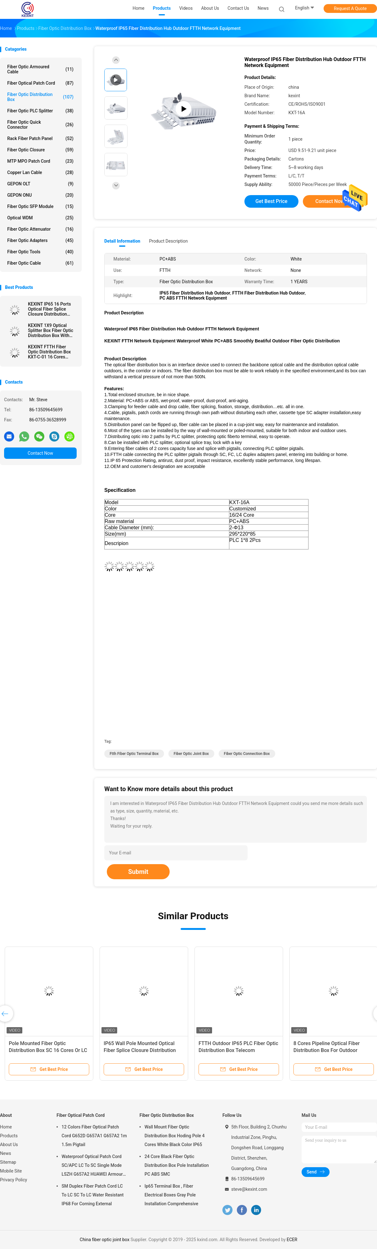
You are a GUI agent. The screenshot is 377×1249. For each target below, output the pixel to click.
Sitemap (8, 1162)
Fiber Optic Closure (40, 150)
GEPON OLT (40, 184)
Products (9, 1135)
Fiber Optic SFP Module (40, 206)
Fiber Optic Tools (40, 252)
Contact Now (40, 453)
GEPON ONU (40, 195)
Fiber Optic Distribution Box (40, 97)
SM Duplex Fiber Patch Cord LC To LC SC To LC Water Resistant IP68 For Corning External (92, 1195)
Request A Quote (350, 8)
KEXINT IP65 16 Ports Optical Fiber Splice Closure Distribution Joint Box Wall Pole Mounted (49, 309)
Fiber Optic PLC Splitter (40, 111)
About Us (9, 1144)
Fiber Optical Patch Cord (40, 83)
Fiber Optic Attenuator (40, 229)
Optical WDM (40, 218)
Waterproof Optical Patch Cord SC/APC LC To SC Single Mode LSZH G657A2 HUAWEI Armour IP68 (92, 1166)
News (5, 1153)
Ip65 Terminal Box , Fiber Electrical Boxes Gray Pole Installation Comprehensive (171, 1195)
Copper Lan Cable (40, 172)
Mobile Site (11, 1170)
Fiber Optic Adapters (40, 240)
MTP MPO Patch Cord (40, 161)
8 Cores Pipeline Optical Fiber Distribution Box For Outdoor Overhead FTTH (326, 1050)
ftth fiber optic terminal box (134, 753)
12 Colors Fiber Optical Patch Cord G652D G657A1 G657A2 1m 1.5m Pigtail (94, 1135)
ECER (292, 1239)
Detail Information (122, 241)
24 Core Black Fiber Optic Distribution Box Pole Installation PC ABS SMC (177, 1165)
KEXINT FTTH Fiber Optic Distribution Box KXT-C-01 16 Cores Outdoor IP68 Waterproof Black (49, 351)
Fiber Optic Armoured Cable (40, 69)
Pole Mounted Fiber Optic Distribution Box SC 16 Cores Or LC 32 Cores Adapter (48, 1050)
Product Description (168, 241)
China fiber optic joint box (104, 1239)
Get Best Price (271, 201)
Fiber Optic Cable (40, 263)
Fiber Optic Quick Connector (40, 125)
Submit (138, 871)
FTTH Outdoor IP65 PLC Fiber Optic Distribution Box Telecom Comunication (238, 1050)
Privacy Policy (13, 1179)
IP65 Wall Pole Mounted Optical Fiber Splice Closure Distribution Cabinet (140, 1050)
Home (6, 1126)
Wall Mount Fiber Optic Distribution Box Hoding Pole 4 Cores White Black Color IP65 (175, 1135)
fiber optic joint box (191, 753)
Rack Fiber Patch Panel (40, 138)
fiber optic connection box (247, 753)
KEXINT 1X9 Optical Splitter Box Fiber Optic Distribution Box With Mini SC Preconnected (50, 330)
